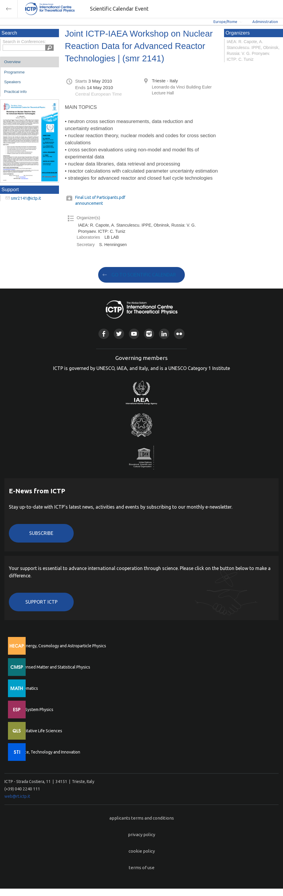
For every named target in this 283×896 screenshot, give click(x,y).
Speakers (12, 82)
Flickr (179, 334)
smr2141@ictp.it (26, 198)
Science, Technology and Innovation (47, 752)
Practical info (15, 91)
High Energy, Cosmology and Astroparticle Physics (60, 645)
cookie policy (142, 851)
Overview (12, 62)
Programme (14, 72)
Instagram (149, 334)
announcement (89, 203)
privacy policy (141, 834)
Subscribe (41, 533)
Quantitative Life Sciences (38, 730)
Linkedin (164, 334)
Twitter (119, 334)
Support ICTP (41, 602)
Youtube (134, 334)
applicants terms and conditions (141, 817)
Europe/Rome (225, 21)
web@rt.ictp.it (17, 796)
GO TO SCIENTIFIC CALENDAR (143, 274)
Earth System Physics (33, 709)
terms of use (141, 867)
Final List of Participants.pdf (100, 197)
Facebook (103, 334)
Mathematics (26, 688)
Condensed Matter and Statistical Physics (52, 667)
